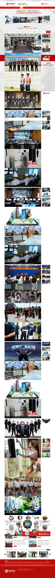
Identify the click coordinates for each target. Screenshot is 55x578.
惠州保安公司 (34, 562)
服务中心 (21, 7)
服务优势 (22, 516)
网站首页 (6, 7)
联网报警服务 (18, 565)
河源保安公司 (6, 565)
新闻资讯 (37, 7)
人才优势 (45, 516)
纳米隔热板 (8, 562)
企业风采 (10, 549)
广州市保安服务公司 (30, 562)
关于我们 (40, 7)
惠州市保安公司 (25, 562)
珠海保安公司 (21, 562)
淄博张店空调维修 (11, 562)
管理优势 (33, 516)
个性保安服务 (13, 7)
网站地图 (35, 0)
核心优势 (10, 516)
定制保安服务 (9, 7)
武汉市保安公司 (37, 562)
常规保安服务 (18, 7)
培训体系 (25, 7)
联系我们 (38, 0)
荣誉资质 (34, 7)
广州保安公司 (18, 562)
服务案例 (28, 7)
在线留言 (40, 0)
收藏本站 (33, 0)
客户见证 (31, 7)
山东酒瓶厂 (15, 562)
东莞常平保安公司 (46, 562)
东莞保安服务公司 (42, 562)
